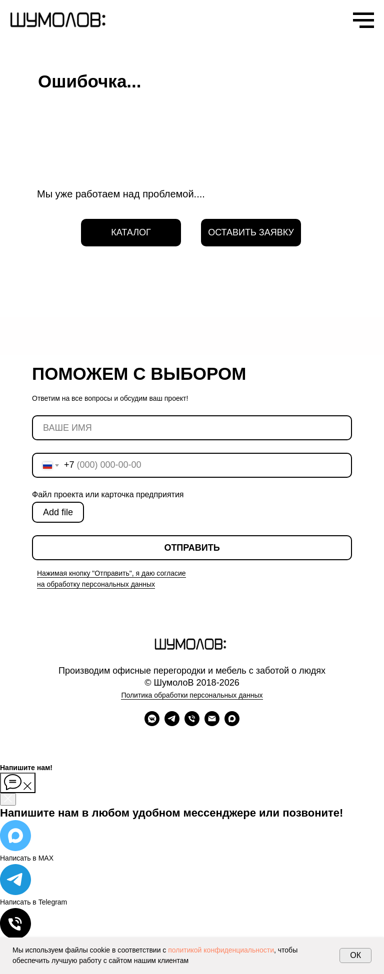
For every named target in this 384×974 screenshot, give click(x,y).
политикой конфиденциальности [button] (221, 950)
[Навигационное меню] (363, 20)
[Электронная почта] (212, 723)
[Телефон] (192, 723)
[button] (251, 232)
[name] (192, 427)
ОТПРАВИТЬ (192, 548)
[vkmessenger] (152, 723)
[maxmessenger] (232, 723)
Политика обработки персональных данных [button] (191, 695)
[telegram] (172, 723)
